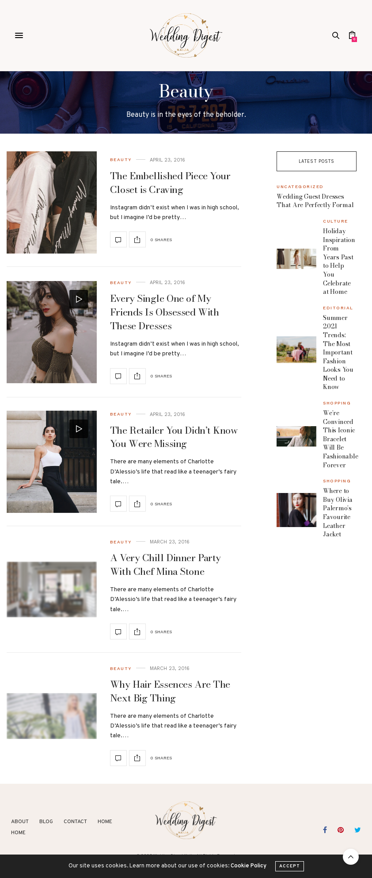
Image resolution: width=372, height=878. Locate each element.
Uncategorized (300, 187)
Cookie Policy (248, 873)
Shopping (337, 403)
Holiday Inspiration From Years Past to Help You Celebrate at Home (339, 261)
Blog (46, 821)
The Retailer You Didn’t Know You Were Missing (174, 437)
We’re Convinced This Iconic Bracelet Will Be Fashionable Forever (340, 439)
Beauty (121, 160)
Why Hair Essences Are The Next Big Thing (170, 691)
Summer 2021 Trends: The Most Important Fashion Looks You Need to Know (338, 352)
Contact (75, 821)
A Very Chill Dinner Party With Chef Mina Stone (165, 564)
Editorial (338, 308)
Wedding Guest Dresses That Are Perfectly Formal (315, 201)
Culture (335, 221)
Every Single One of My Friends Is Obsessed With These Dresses (164, 312)
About (20, 821)
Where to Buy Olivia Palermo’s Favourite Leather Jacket (337, 512)
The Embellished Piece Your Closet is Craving (170, 182)
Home (105, 821)
